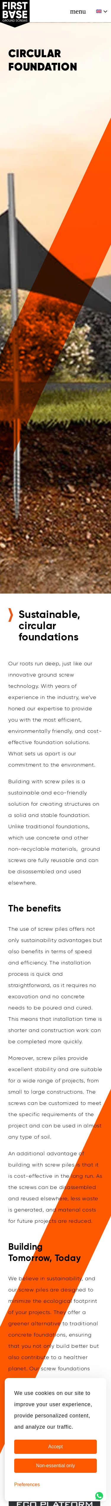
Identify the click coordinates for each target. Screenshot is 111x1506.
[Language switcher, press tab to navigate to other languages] (102, 11)
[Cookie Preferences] (27, 1485)
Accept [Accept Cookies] (55, 1446)
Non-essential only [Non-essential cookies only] (55, 1465)
